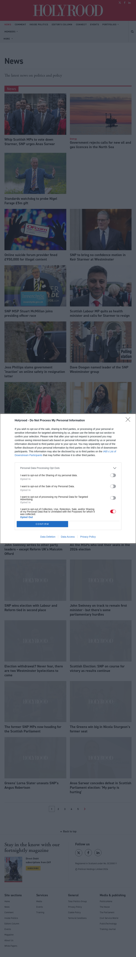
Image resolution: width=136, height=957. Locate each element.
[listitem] (68, 468)
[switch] (113, 475)
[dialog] (68, 478)
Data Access (68, 536)
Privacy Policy (88, 536)
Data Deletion (47, 536)
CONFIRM (42, 524)
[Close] (129, 420)
